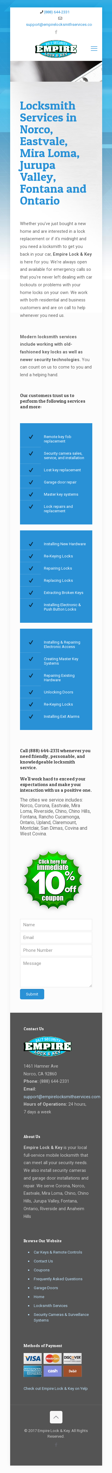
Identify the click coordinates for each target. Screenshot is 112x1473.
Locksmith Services (50, 1305)
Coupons (42, 1270)
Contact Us (43, 1261)
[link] (53, 880)
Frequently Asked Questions (58, 1279)
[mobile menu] (94, 49)
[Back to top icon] (56, 1417)
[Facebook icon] (56, 32)
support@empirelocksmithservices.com (62, 1096)
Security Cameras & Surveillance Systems (61, 1317)
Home (39, 1297)
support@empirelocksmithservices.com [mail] (60, 24)
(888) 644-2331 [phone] (57, 12)
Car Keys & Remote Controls (58, 1252)
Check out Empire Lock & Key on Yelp (56, 1388)
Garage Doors (46, 1288)
